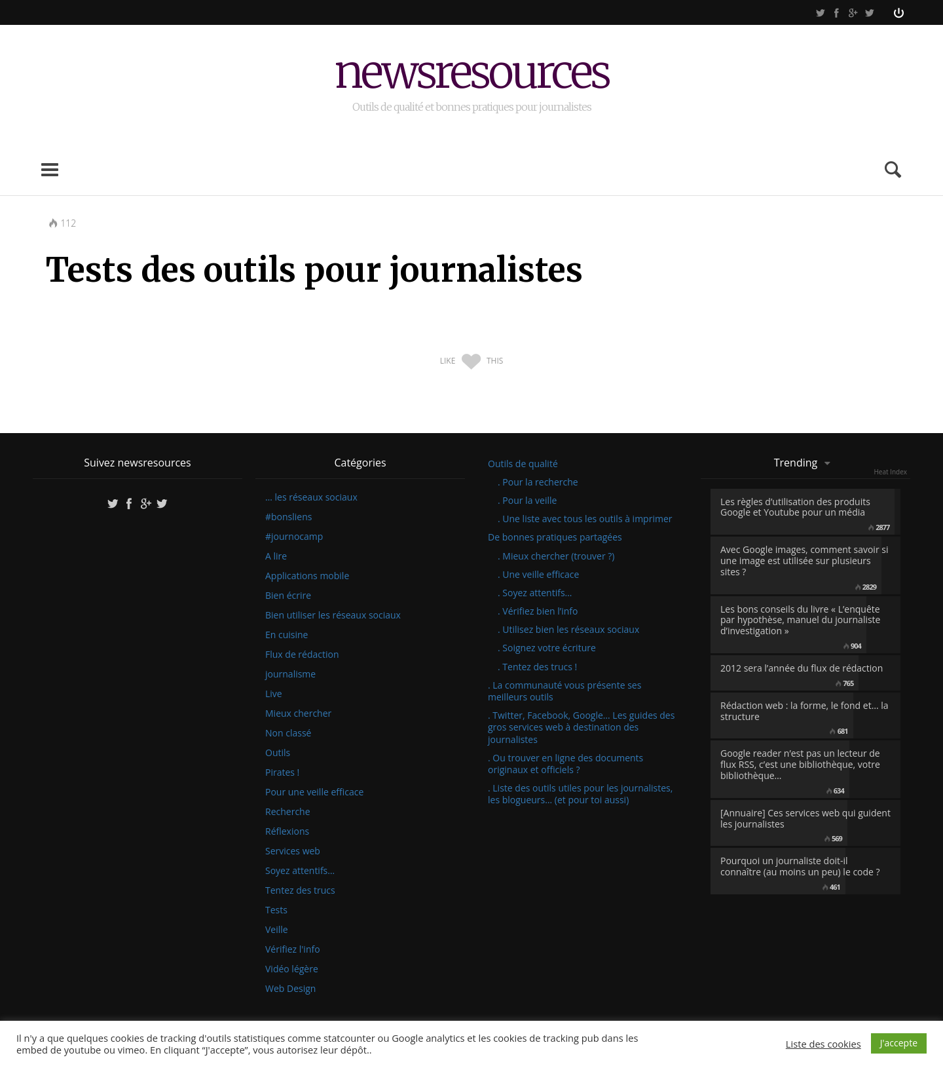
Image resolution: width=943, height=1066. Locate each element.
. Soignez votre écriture (547, 647)
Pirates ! (282, 772)
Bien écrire (288, 595)
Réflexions (287, 831)
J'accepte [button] (898, 1043)
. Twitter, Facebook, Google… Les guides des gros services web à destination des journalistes (581, 727)
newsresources (472, 74)
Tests (276, 910)
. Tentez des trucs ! (537, 666)
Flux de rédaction (302, 654)
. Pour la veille (527, 500)
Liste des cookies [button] (823, 1044)
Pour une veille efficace (314, 792)
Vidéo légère (291, 969)
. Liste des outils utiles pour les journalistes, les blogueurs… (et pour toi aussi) (580, 794)
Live (273, 694)
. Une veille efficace (538, 574)
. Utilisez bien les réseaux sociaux (568, 629)
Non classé (288, 733)
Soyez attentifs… (300, 871)
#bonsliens (288, 517)
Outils (277, 753)
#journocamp (294, 537)
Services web (292, 851)
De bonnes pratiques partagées (555, 537)
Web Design (290, 989)
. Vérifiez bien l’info (538, 611)
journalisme (290, 674)
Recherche (287, 812)
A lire (276, 556)
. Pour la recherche (538, 482)
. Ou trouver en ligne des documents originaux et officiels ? (565, 764)
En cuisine (286, 635)
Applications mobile (307, 576)
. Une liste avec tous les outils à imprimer (585, 518)
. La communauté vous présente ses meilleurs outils (564, 691)
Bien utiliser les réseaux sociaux (333, 615)
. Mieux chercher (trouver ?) (556, 556)
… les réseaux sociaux (311, 497)
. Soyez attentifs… (535, 592)
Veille (276, 930)
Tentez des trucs (300, 890)
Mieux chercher (298, 713)
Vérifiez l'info (292, 949)
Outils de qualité (523, 463)
